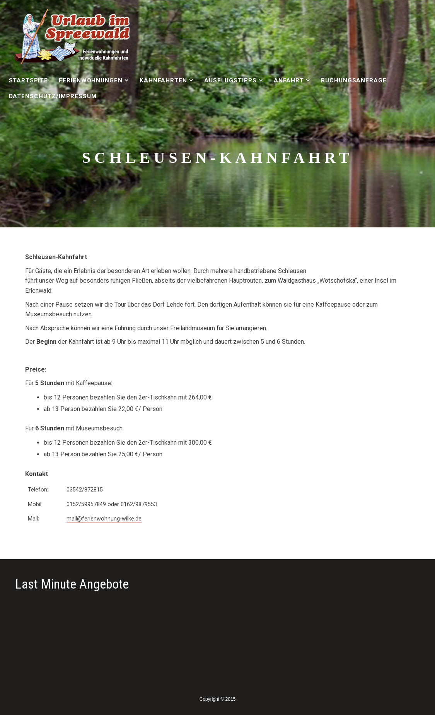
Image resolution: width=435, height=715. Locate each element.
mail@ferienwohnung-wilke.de (104, 518)
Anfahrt (289, 80)
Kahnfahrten (164, 80)
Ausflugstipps (230, 80)
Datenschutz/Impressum (53, 96)
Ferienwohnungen (91, 80)
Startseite (28, 80)
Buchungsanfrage (354, 80)
